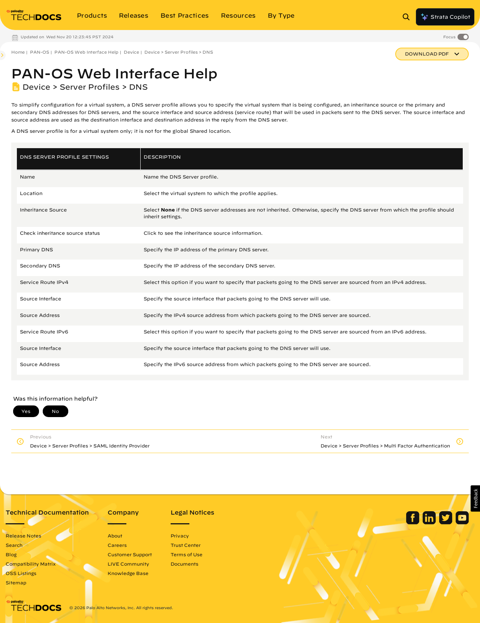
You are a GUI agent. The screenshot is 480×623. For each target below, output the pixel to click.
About (115, 535)
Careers (117, 545)
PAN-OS (39, 52)
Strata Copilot (445, 16)
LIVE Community (128, 563)
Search (14, 545)
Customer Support (130, 554)
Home (18, 52)
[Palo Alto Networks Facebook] (413, 522)
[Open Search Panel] (408, 17)
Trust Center (186, 545)
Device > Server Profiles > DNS (178, 52)
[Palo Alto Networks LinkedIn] (430, 522)
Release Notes (23, 535)
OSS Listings (21, 573)
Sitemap (16, 582)
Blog (11, 554)
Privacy (180, 535)
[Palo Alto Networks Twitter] (446, 522)
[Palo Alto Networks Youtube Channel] (462, 522)
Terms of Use (186, 554)
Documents (184, 563)
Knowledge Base (128, 573)
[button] (475, 498)
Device (131, 52)
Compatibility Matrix (31, 563)
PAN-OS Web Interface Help (86, 52)
